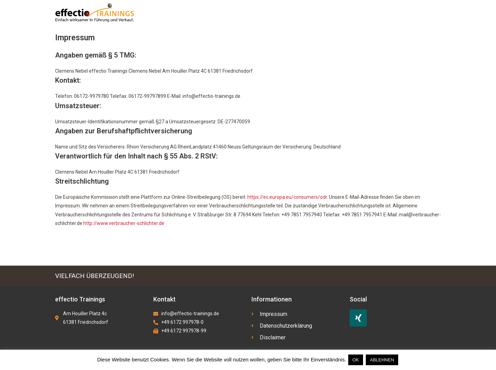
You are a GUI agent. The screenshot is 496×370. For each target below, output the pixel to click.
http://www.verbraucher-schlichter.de (123, 223)
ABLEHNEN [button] (382, 359)
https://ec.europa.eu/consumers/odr (287, 197)
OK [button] (355, 359)
